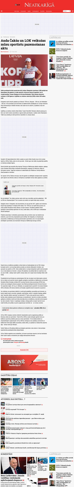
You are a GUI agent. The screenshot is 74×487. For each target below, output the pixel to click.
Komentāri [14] (24, 350)
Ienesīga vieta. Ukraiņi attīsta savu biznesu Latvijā (21, 424)
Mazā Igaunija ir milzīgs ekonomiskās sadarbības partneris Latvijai (26, 438)
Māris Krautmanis (5, 51)
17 (65, 70)
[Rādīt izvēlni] (1, 11)
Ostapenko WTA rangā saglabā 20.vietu (42, 388)
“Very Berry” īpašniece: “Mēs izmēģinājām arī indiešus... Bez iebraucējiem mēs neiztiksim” (28, 191)
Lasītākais (55, 37)
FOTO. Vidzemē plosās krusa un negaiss (63, 49)
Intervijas (16, 11)
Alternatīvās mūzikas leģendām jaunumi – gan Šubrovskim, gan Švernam (25, 419)
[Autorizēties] (72, 11)
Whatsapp (22, 342)
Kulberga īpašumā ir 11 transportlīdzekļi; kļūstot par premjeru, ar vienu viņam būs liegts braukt (64, 76)
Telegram (16, 342)
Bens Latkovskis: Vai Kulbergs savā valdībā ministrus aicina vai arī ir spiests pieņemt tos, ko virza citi (32, 470)
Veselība (42, 11)
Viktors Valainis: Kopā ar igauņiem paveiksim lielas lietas (23, 433)
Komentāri (23, 11)
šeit (8, 310)
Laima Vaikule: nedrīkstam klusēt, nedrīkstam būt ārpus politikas (26, 448)
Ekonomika (49, 11)
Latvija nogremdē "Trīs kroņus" (15, 409)
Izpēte (29, 11)
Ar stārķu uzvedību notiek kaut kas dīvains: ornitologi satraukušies (64, 43)
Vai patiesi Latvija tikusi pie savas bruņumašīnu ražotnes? (23, 404)
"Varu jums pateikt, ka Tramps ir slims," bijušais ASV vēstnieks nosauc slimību (28, 186)
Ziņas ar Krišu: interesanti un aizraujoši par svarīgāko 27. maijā (25, 414)
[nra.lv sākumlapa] (17, 5)
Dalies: (18, 345)
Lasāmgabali (35, 11)
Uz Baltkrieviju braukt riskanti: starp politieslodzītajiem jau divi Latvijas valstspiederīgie (25, 428)
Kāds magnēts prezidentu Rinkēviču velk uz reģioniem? (23, 443)
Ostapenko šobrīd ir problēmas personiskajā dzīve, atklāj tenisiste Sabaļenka (6, 390)
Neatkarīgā (6, 37)
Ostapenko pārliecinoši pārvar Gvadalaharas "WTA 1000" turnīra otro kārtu (30, 390)
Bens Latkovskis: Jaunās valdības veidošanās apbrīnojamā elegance (12, 477)
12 (22, 429)
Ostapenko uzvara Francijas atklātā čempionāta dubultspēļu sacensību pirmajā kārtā (18, 390)
